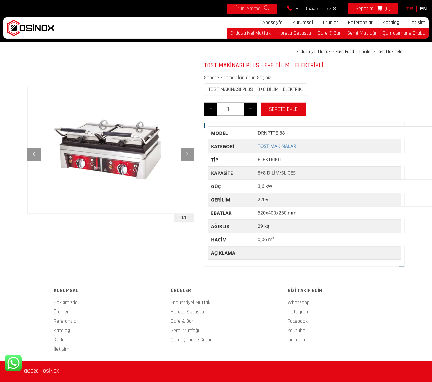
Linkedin (296, 339)
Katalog (391, 22)
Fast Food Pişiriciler (354, 52)
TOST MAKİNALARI (278, 146)
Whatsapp (299, 302)
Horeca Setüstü (294, 33)
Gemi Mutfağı (361, 33)
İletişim (417, 22)
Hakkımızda (66, 302)
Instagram (299, 311)
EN (423, 8)
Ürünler (330, 22)
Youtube (296, 330)
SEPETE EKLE (283, 109)
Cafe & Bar (329, 33)
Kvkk (58, 339)
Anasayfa (272, 22)
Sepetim (372, 8)
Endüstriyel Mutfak (250, 33)
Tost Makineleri (391, 52)
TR (409, 8)
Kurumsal (303, 22)
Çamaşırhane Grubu (404, 33)
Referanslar (360, 22)
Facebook (298, 321)
